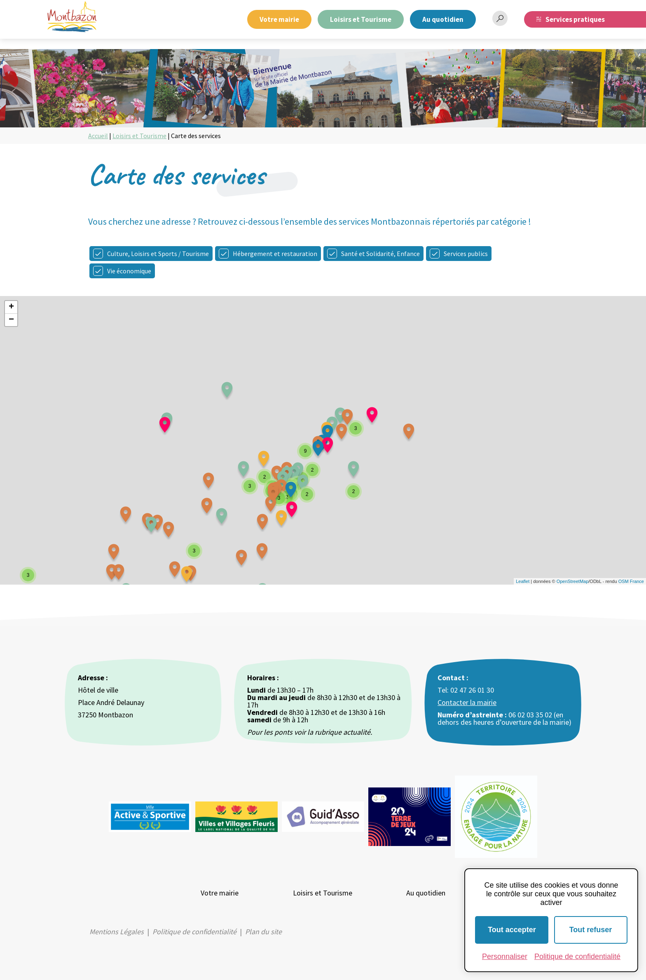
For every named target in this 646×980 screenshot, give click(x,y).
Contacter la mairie (467, 702)
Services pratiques (575, 19)
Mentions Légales (116, 931)
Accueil (98, 136)
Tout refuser (590, 930)
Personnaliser (504, 956)
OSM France (631, 581)
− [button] (11, 320)
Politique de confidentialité (194, 931)
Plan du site (263, 931)
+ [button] (11, 307)
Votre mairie (279, 19)
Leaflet (522, 581)
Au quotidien (442, 19)
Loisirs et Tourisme (360, 19)
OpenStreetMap (573, 581)
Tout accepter (512, 930)
